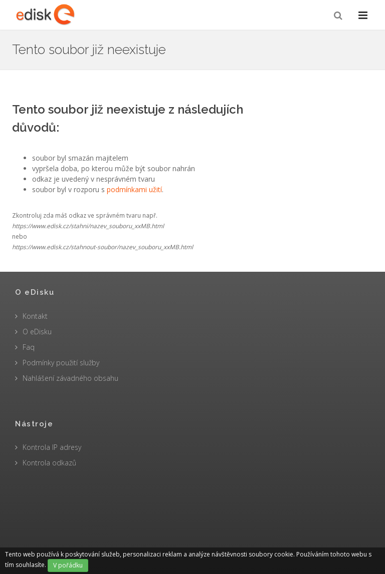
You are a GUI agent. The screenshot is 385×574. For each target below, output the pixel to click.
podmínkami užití (134, 189)
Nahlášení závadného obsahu (70, 378)
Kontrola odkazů (49, 462)
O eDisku (37, 331)
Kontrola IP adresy (52, 447)
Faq (29, 347)
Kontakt (35, 316)
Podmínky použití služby (61, 362)
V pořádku (68, 565)
